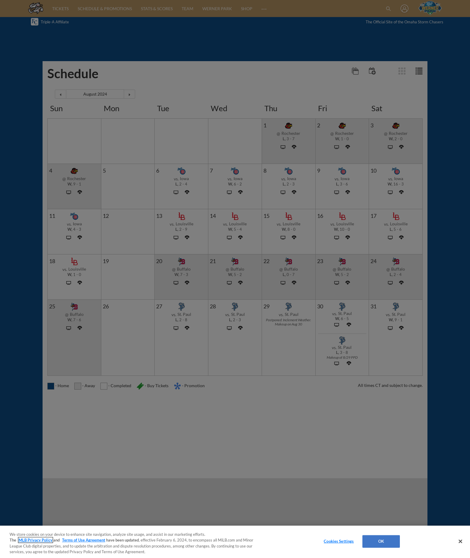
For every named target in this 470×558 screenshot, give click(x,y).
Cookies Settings (339, 541)
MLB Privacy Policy (35, 540)
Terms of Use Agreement (83, 540)
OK (381, 541)
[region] (235, 542)
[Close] (460, 541)
